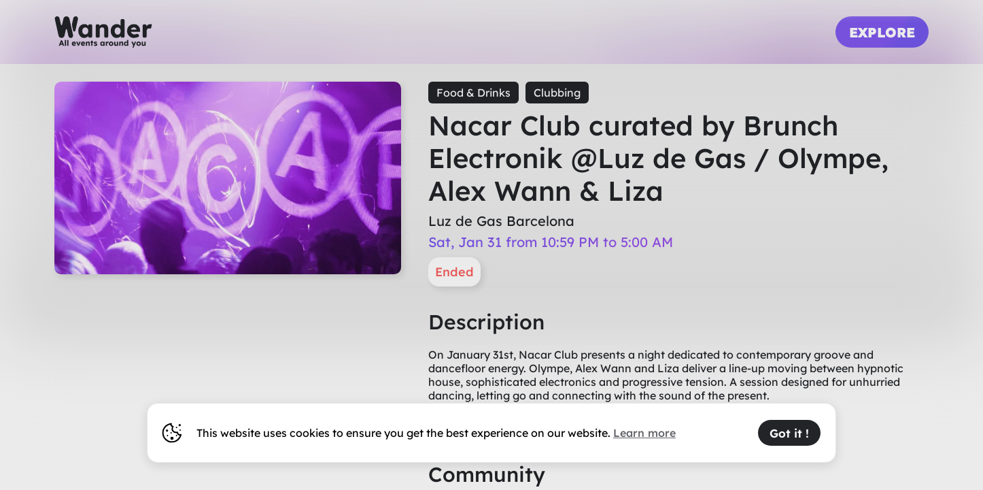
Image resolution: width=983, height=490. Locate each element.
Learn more (644, 433)
